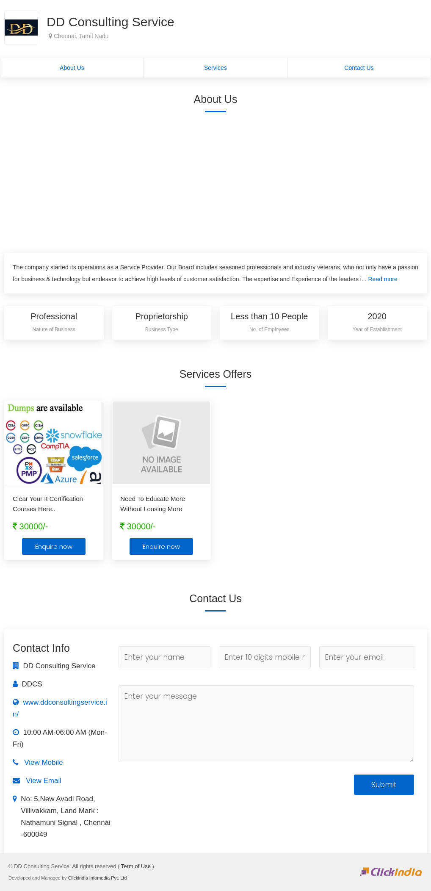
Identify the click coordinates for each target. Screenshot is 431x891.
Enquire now (53, 546)
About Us (72, 67)
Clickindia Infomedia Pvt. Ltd (97, 877)
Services (215, 67)
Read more (382, 279)
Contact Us (358, 67)
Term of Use (136, 866)
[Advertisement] (215, 181)
